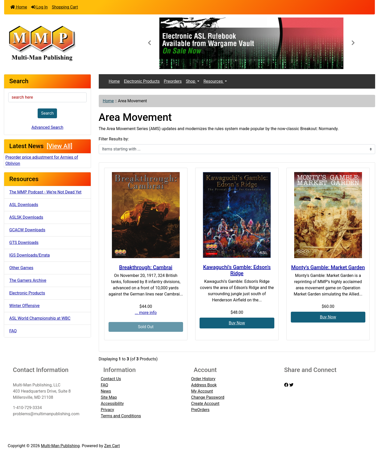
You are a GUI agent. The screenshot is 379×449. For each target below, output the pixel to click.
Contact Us (111, 378)
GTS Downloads (23, 242)
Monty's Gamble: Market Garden (328, 267)
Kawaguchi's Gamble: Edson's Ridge (237, 270)
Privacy (107, 409)
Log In (39, 7)
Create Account (205, 403)
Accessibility (112, 403)
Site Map (109, 397)
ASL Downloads (23, 204)
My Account (202, 391)
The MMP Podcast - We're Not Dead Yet (45, 192)
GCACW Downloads (27, 229)
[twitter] (291, 385)
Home (18, 7)
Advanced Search (47, 127)
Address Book (204, 385)
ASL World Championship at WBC (39, 318)
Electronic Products (27, 293)
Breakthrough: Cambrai (145, 267)
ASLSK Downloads (26, 217)
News (106, 391)
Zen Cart (112, 445)
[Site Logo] (66, 42)
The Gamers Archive (27, 280)
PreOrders (200, 409)
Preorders (173, 81)
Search (47, 113)
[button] (149, 43)
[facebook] (286, 385)
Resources (213, 81)
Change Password (207, 397)
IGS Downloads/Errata (29, 255)
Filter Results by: (114, 139)
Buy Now (237, 322)
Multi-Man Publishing (60, 445)
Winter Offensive (24, 305)
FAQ (13, 330)
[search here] (47, 97)
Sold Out (146, 326)
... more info (146, 312)
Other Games (21, 267)
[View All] (59, 146)
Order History (203, 378)
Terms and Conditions (121, 415)
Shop (191, 81)
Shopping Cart (65, 7)
